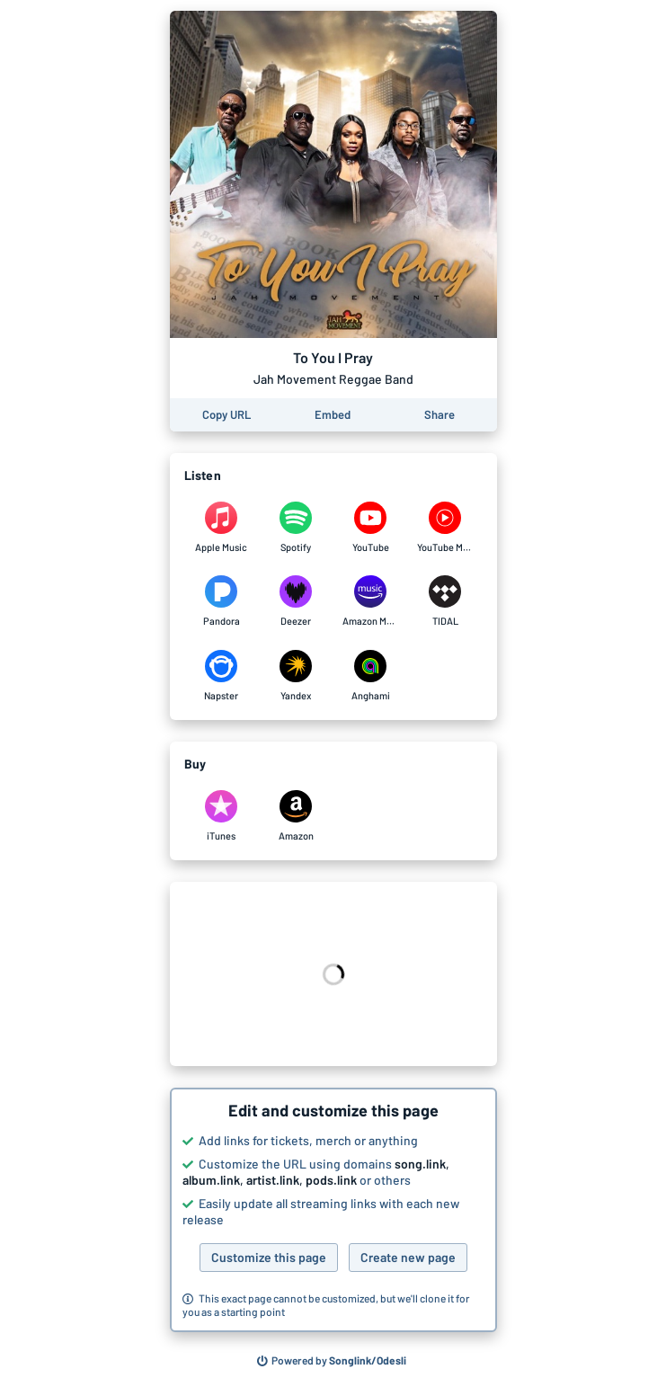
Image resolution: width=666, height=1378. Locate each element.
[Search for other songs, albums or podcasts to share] (331, 1361)
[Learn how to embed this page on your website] (332, 415)
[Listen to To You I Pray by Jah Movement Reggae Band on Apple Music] (221, 528)
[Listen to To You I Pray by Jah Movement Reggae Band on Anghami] (370, 676)
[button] (333, 1210)
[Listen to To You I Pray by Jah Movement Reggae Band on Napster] (221, 676)
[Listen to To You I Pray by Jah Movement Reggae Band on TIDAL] (445, 601)
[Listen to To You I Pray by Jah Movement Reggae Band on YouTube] (370, 528)
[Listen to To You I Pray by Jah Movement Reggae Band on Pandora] (221, 601)
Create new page (408, 1257)
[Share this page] (439, 415)
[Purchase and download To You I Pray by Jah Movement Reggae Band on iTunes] (221, 816)
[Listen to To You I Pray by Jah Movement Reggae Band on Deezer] (296, 601)
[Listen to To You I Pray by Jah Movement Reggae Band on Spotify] (296, 528)
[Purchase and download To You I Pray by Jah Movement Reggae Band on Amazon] (296, 816)
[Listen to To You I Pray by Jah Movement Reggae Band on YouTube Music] (445, 528)
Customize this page (268, 1257)
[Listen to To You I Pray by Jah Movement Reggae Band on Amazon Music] (370, 601)
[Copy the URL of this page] (226, 415)
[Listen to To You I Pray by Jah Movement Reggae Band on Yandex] (296, 676)
